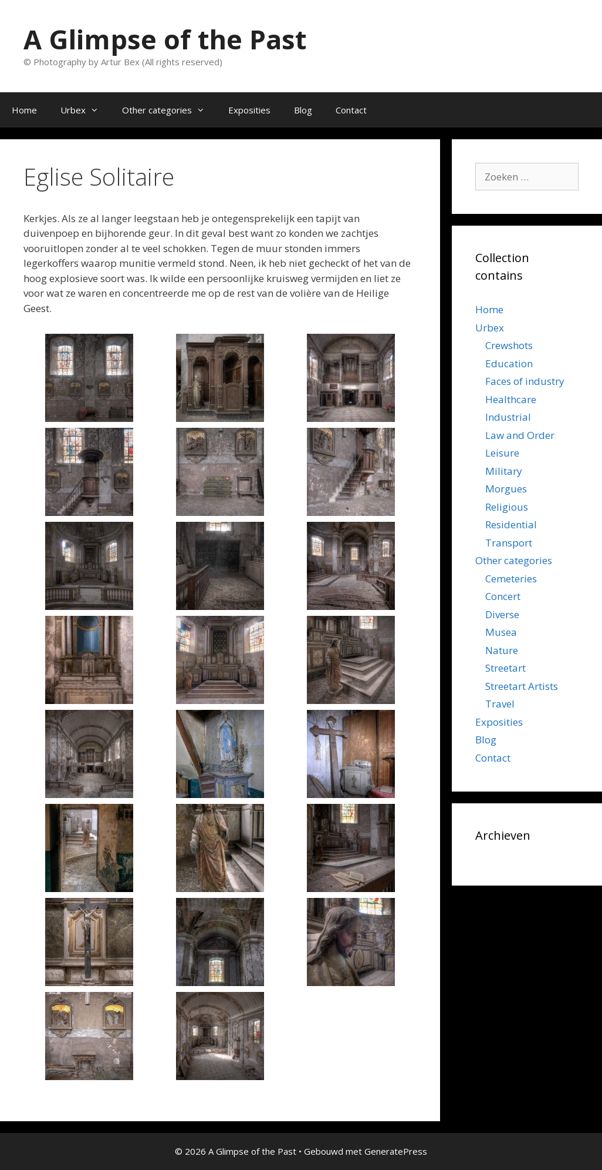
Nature (501, 650)
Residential (511, 524)
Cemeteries (511, 578)
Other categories (169, 110)
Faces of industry (524, 381)
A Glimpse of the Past (164, 39)
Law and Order (519, 435)
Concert (502, 596)
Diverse (502, 614)
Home (24, 110)
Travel (500, 703)
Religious (506, 507)
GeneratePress (395, 1151)
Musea (501, 632)
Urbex (85, 110)
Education (509, 363)
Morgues (506, 488)
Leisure (502, 453)
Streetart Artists (521, 686)
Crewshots (509, 345)
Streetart (505, 668)
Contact (351, 110)
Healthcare (510, 399)
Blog (303, 110)
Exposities (249, 110)
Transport (508, 542)
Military (503, 471)
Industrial (508, 417)
